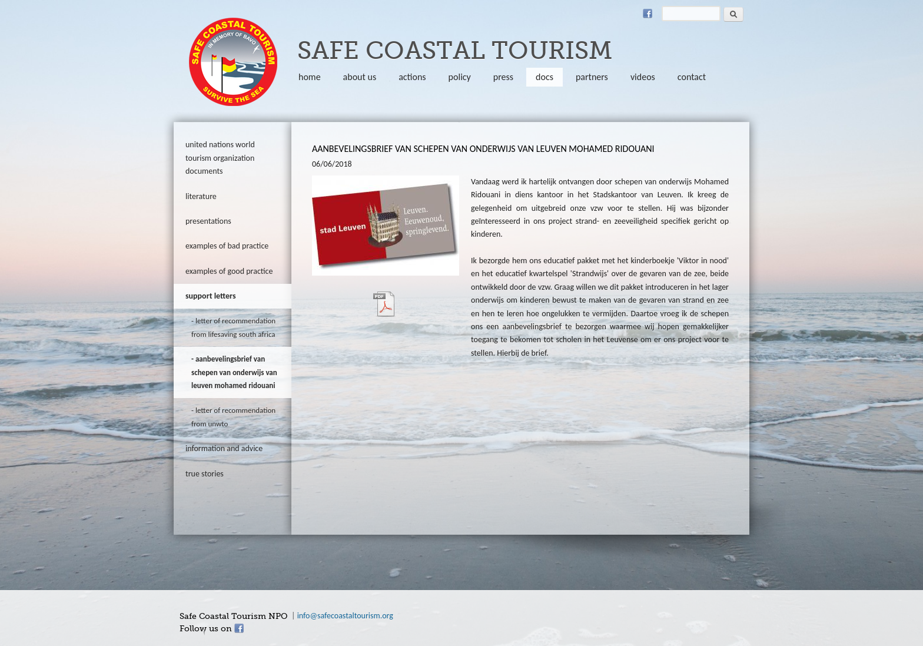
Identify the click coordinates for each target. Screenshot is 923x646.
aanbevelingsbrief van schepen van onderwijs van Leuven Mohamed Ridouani (234, 372)
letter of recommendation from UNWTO (233, 417)
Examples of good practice (229, 271)
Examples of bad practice (226, 246)
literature (201, 196)
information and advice (224, 448)
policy (460, 76)
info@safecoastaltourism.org (345, 616)
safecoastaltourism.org (233, 62)
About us (360, 76)
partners (592, 76)
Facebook (647, 13)
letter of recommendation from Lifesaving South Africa (233, 327)
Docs (544, 76)
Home (309, 76)
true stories (204, 474)
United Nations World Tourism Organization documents (220, 158)
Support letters (210, 296)
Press (503, 76)
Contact (692, 76)
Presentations (208, 221)
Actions (412, 76)
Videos (642, 76)
